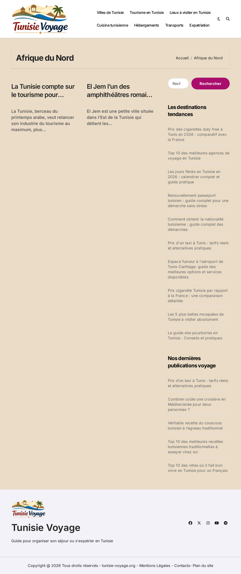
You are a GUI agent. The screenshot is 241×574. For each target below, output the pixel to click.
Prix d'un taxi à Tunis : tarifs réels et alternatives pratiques (198, 245)
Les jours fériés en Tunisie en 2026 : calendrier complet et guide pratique (194, 176)
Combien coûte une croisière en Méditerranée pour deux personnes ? (197, 404)
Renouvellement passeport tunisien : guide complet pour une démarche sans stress (198, 200)
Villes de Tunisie (110, 12)
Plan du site (203, 565)
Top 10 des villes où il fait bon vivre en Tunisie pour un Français (198, 468)
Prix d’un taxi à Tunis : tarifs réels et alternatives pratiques (198, 383)
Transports (174, 25)
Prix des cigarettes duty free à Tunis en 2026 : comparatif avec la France (197, 134)
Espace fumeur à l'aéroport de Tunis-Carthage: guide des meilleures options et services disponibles (195, 269)
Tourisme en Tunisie (147, 12)
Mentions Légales (155, 565)
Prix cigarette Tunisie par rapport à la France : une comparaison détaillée (198, 295)
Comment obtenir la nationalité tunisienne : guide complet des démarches (196, 224)
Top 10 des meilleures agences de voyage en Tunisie (198, 156)
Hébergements (146, 25)
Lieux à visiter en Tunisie (190, 12)
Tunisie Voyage (45, 527)
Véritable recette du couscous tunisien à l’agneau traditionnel (195, 425)
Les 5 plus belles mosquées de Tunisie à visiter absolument (196, 317)
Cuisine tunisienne (112, 25)
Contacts (182, 565)
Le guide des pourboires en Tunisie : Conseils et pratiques (195, 335)
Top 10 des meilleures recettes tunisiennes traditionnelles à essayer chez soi (195, 446)
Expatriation (199, 25)
